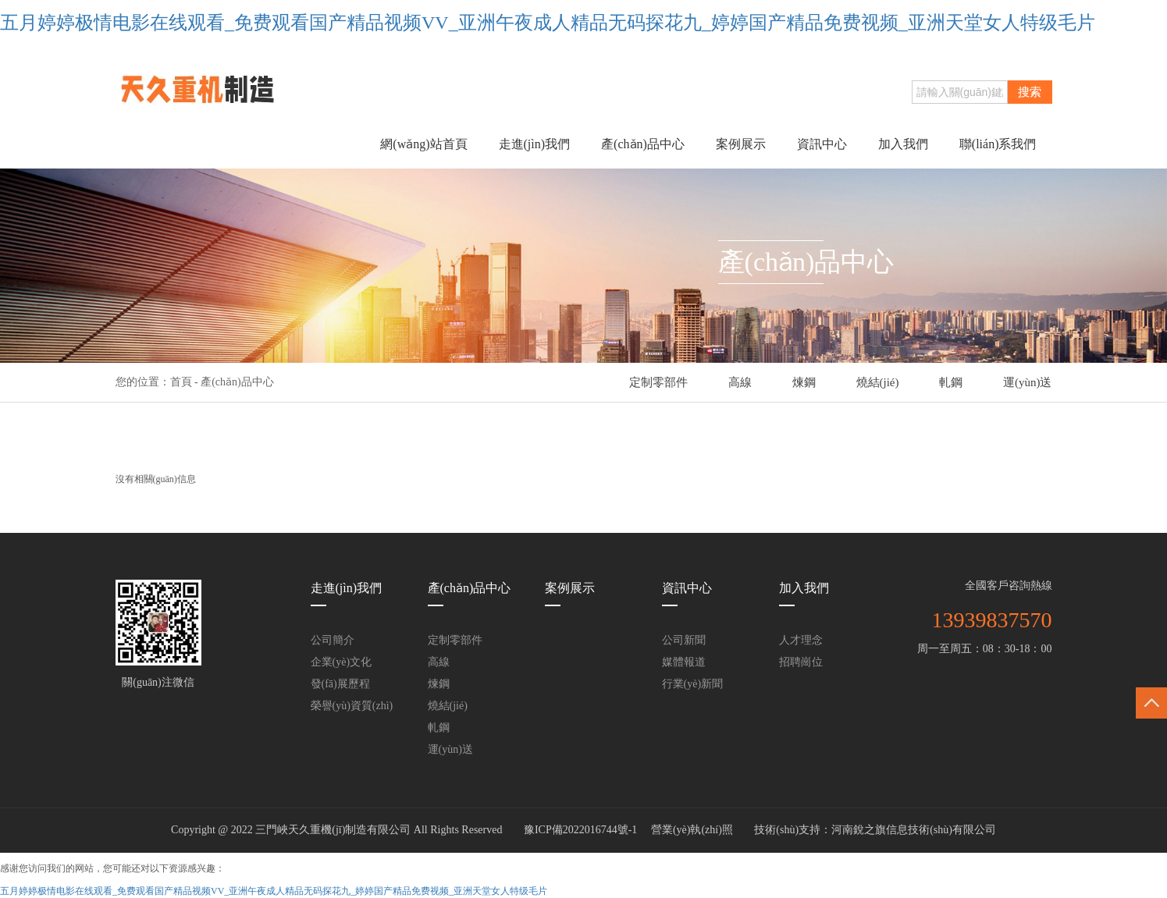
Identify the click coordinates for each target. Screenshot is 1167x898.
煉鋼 (804, 382)
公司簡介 (332, 640)
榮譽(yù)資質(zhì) (352, 706)
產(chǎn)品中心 (643, 144)
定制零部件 (658, 382)
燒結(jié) (877, 382)
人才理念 (801, 640)
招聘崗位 (801, 662)
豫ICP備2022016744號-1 (580, 830)
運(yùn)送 (1027, 382)
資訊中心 (822, 144)
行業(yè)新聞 (693, 684)
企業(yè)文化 (341, 662)
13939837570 (992, 620)
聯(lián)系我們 (998, 144)
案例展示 (741, 144)
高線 (740, 382)
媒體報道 (684, 662)
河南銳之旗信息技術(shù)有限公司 (913, 830)
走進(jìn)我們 (535, 144)
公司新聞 (684, 640)
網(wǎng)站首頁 (423, 144)
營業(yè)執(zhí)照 (692, 830)
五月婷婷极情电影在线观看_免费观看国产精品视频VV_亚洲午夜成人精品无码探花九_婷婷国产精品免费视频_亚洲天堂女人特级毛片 (547, 22)
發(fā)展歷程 (340, 684)
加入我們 (903, 144)
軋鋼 (950, 382)
